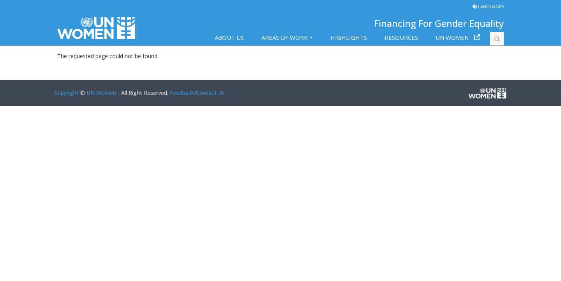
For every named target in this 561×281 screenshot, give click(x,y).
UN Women (452, 37)
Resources (401, 37)
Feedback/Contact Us (197, 92)
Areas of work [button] (284, 37)
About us (229, 37)
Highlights (348, 37)
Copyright (66, 92)
